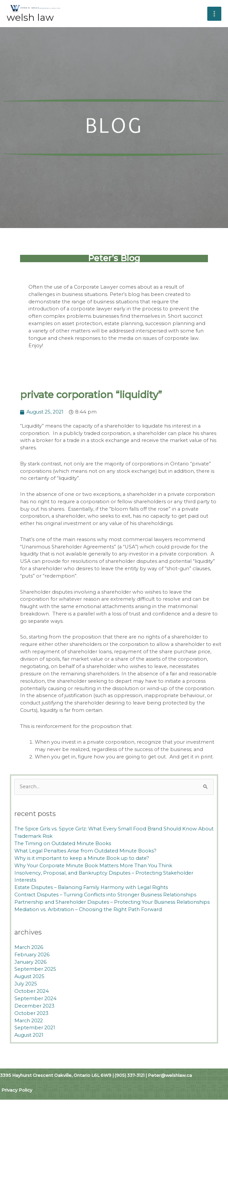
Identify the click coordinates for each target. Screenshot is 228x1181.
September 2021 (34, 1050)
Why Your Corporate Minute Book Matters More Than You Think (93, 887)
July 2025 (25, 1006)
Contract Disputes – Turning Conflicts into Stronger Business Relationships (105, 917)
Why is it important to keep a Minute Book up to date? (81, 880)
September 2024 (35, 1020)
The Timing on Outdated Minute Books (62, 865)
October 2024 (31, 1013)
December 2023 (34, 1028)
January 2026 (30, 984)
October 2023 (31, 1035)
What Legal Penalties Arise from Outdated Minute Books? (85, 873)
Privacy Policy (16, 1112)
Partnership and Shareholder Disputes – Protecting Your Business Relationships (112, 924)
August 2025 (29, 998)
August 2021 (28, 1057)
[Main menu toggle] (221, 24)
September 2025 (35, 991)
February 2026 (31, 976)
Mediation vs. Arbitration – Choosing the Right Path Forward (88, 931)
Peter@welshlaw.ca (170, 1097)
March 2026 (28, 969)
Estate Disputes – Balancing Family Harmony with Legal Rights (91, 909)
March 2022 (28, 1042)
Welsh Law (30, 39)
